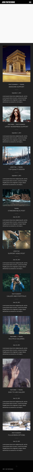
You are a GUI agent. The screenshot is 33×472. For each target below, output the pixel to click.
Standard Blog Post (16, 211)
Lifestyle (13, 167)
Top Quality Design (16, 169)
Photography (13, 84)
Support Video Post (16, 253)
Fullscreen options (16, 435)
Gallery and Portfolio (16, 296)
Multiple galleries (16, 339)
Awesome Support (16, 87)
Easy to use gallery (16, 392)
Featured (11, 124)
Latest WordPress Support (16, 126)
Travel (22, 84)
